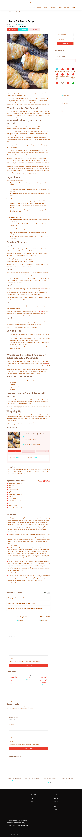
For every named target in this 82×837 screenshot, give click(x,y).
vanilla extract (39, 311)
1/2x (40, 480)
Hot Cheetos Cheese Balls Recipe (68, 99)
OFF (49, 592)
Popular (39, 7)
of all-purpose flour (15, 483)
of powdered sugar (15, 503)
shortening (13, 489)
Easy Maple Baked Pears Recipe (14, 778)
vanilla (13, 505)
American (17, 457)
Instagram (56, 801)
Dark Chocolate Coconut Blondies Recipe (67, 779)
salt (48, 299)
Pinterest (56, 803)
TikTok (55, 806)
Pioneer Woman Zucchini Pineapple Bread (50, 779)
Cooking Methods (21, 2)
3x (49, 480)
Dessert (8, 17)
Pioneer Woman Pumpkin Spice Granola (13, 679)
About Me (32, 801)
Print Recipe (23, 29)
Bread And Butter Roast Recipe (68, 107)
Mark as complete (13, 531)
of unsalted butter (15, 491)
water (11, 485)
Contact (74, 7)
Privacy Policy (24, 834)
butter (42, 288)
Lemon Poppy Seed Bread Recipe (32, 778)
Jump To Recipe (12, 29)
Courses (13, 2)
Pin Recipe (28, 451)
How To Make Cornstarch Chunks (68, 92)
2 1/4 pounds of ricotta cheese (15, 507)
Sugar (28, 677)
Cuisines (8, 2)
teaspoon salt (12, 498)
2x (46, 480)
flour (15, 250)
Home (33, 7)
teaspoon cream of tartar (15, 502)
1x (43, 480)
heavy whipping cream (15, 500)
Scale (38, 480)
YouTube (55, 809)
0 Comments (20, 24)
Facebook (56, 798)
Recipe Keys (28, 2)
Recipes (45, 7)
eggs (11, 496)
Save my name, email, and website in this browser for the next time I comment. (25, 661)
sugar (12, 487)
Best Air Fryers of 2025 (64, 7)
